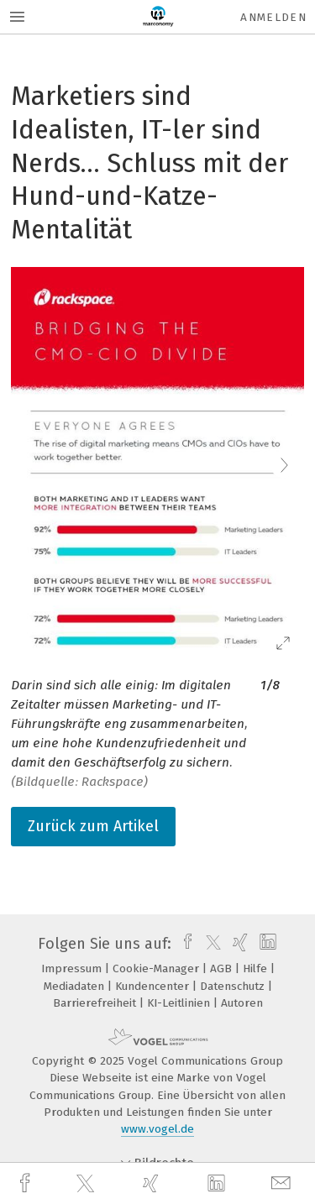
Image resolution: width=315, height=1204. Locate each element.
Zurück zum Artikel (93, 826)
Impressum (73, 968)
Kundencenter (153, 986)
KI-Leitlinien (180, 1003)
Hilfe (256, 968)
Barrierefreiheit (96, 1003)
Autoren (242, 1003)
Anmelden (273, 17)
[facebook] (27, 1183)
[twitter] (87, 1184)
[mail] (283, 1183)
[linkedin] (218, 1184)
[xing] (153, 1183)
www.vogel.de (157, 1129)
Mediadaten (76, 986)
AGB (222, 968)
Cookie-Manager (157, 968)
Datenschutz (234, 986)
